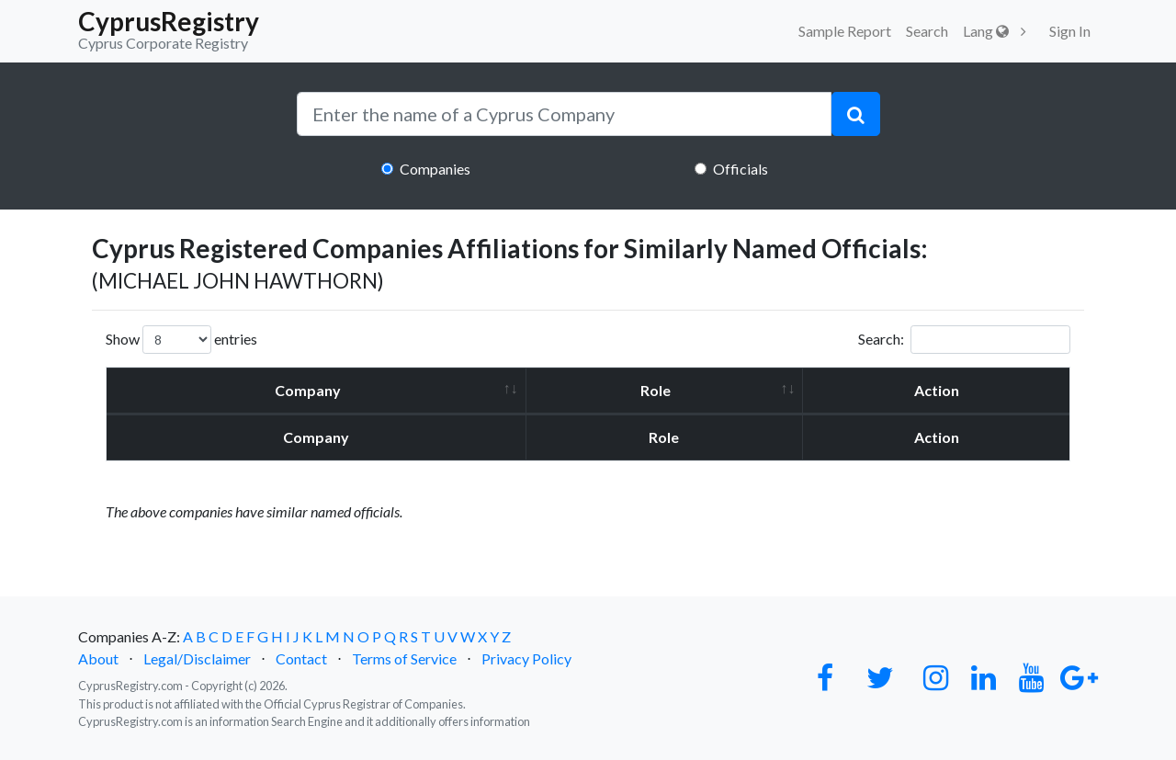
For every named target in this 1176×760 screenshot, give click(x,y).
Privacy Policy (526, 658)
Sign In (1070, 31)
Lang (986, 31)
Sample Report (844, 31)
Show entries (181, 339)
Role (655, 390)
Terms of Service (404, 658)
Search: (964, 339)
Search (927, 31)
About (98, 658)
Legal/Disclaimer (197, 658)
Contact (301, 658)
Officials (740, 168)
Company (308, 390)
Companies (435, 168)
